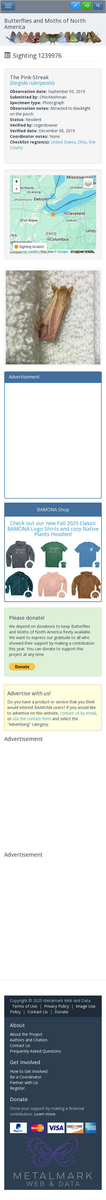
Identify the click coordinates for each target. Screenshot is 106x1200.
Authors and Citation (28, 1039)
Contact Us (37, 1011)
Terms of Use (24, 1006)
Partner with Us (24, 1082)
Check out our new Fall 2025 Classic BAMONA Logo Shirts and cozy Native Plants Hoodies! (53, 529)
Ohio (82, 142)
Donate (61, 1011)
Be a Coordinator (26, 1077)
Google (62, 251)
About (17, 1025)
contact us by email (78, 713)
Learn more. (45, 1114)
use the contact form (31, 718)
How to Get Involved (28, 1071)
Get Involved (25, 1062)
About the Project (26, 1034)
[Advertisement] (53, 439)
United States (63, 142)
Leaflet (33, 251)
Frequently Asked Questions (35, 1051)
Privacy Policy (56, 1006)
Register (17, 1088)
